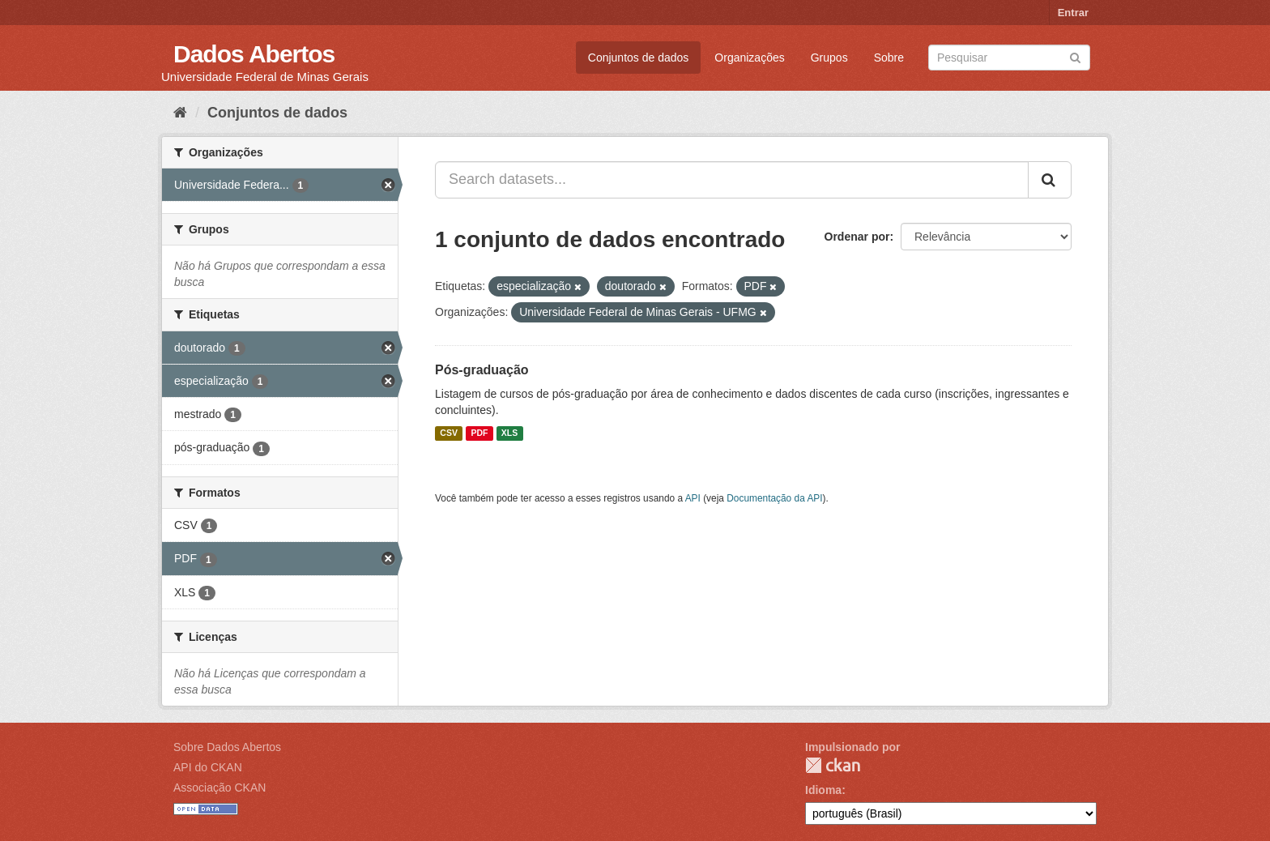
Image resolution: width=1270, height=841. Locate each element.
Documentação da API (774, 498)
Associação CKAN (219, 787)
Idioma (823, 789)
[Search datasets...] (732, 180)
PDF (479, 433)
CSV (449, 433)
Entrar (1073, 12)
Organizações (749, 57)
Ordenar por (857, 236)
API (693, 498)
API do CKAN (207, 767)
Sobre (889, 57)
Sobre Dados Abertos (227, 747)
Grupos (829, 57)
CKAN (832, 765)
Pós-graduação (482, 370)
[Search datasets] (1009, 57)
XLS (509, 433)
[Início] (180, 113)
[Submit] (1075, 56)
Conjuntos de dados (638, 57)
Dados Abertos (254, 54)
